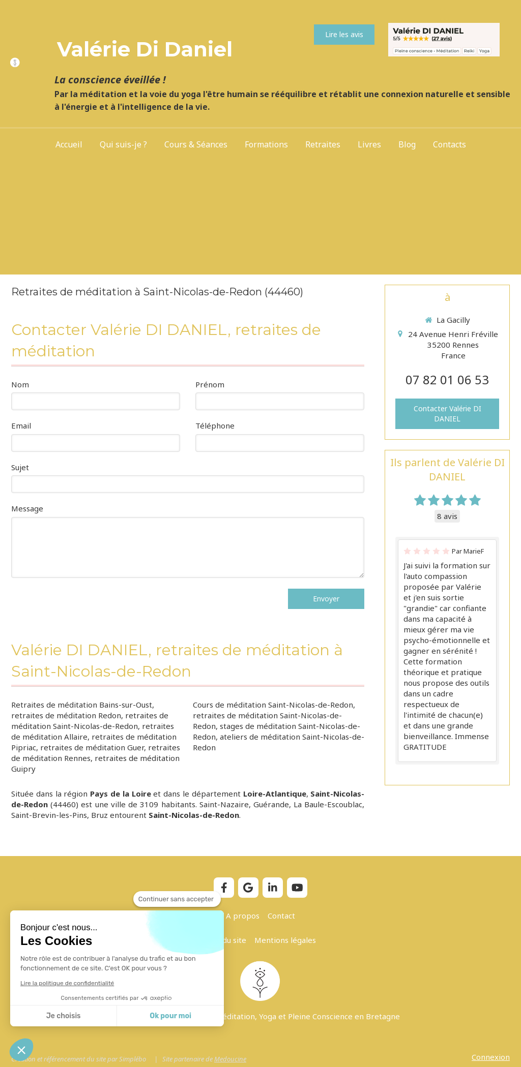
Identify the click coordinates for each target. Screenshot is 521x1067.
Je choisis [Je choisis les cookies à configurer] (63, 1016)
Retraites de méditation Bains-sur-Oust (81, 704)
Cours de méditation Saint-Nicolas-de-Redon (273, 704)
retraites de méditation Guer (92, 747)
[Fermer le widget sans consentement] (177, 899)
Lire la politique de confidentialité (67, 983)
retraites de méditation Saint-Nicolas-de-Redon (89, 720)
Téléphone (215, 425)
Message (27, 508)
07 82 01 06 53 (447, 379)
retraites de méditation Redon (66, 715)
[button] (21, 1050)
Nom (20, 384)
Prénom (209, 384)
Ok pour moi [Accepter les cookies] (170, 1016)
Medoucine (230, 1058)
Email (21, 425)
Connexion (491, 1057)
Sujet (20, 467)
